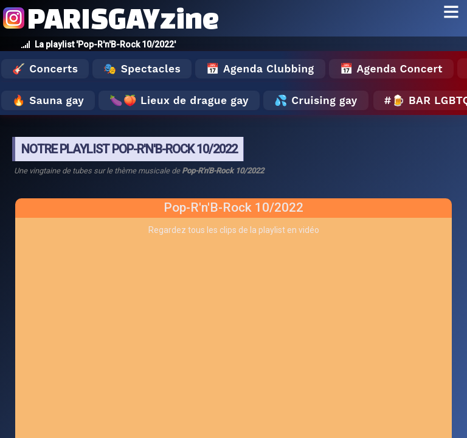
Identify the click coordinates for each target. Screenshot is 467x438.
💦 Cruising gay (316, 100)
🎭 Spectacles (142, 69)
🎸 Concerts (45, 69)
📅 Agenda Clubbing (260, 69)
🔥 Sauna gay (48, 100)
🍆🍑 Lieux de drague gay (179, 100)
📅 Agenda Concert (391, 69)
